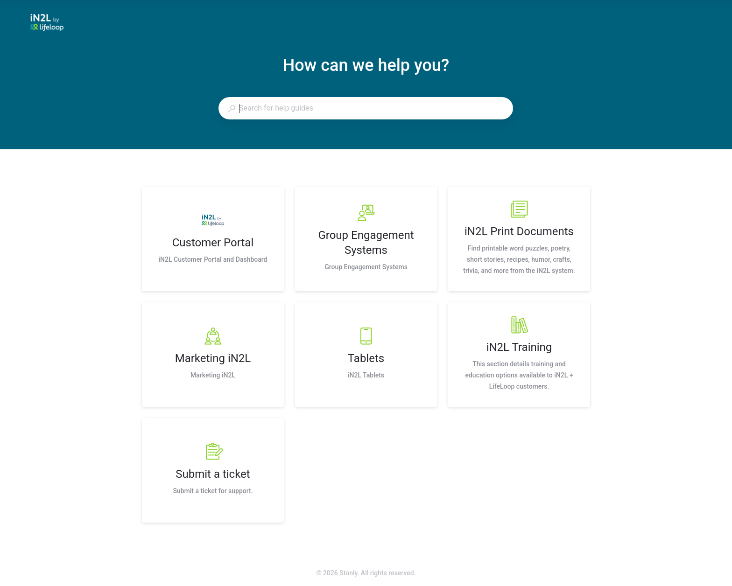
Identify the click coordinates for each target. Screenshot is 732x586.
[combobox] (365, 108)
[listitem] (213, 239)
